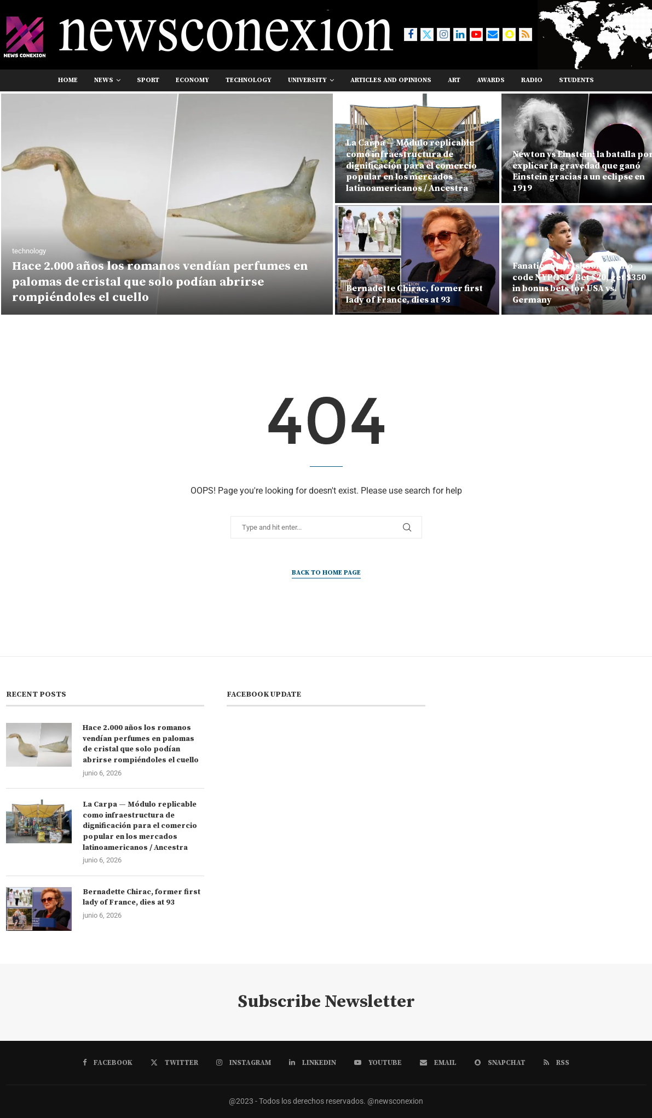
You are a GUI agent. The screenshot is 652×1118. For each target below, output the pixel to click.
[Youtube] (476, 34)
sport (148, 80)
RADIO (532, 80)
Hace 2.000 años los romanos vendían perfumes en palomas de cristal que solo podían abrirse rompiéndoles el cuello (160, 282)
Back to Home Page (326, 573)
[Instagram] (443, 34)
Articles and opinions (390, 80)
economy (192, 80)
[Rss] (525, 34)
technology (249, 80)
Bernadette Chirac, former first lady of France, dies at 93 (414, 294)
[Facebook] (410, 34)
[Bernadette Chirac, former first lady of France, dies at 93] (417, 260)
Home (68, 80)
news (103, 80)
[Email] (492, 34)
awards (491, 80)
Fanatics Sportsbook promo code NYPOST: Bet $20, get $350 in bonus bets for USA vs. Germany (579, 282)
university (307, 80)
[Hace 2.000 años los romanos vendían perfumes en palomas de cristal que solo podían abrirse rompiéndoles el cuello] (167, 204)
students (576, 80)
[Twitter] (427, 34)
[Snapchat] (509, 34)
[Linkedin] (459, 34)
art (454, 80)
